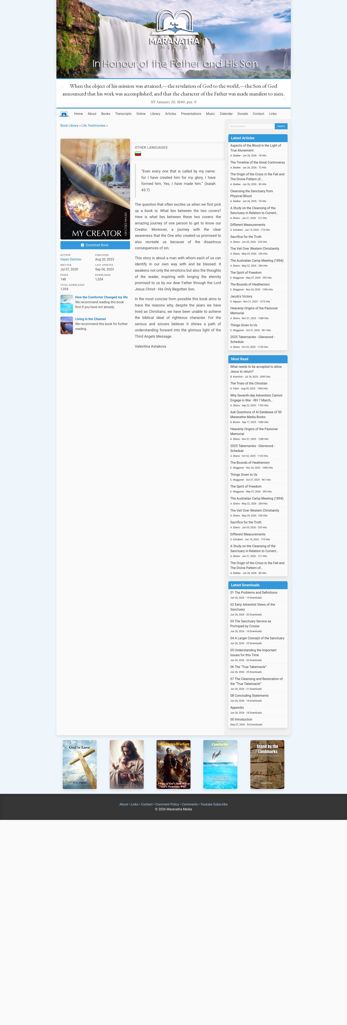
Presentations (191, 114)
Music (210, 114)
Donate (243, 114)
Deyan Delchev (71, 259)
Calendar (226, 114)
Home (78, 114)
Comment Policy (167, 804)
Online (141, 114)
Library (155, 114)
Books (105, 114)
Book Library (69, 125)
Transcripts (123, 114)
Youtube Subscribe (214, 804)
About (92, 114)
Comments (190, 804)
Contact (258, 114)
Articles (170, 114)
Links (273, 114)
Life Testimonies (93, 125)
